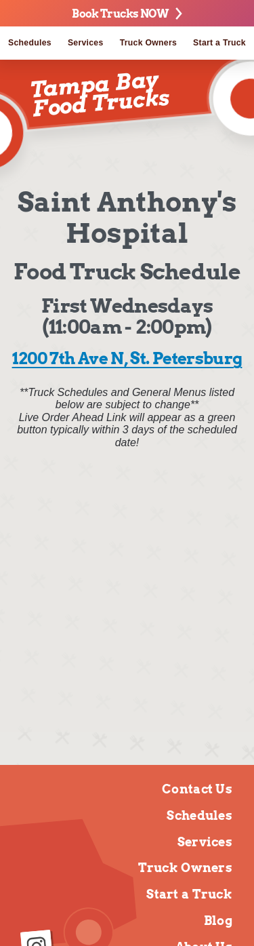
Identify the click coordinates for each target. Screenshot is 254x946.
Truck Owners (148, 42)
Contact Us (197, 789)
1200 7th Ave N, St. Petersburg (127, 358)
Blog (218, 920)
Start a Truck (189, 894)
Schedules (29, 42)
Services (86, 42)
